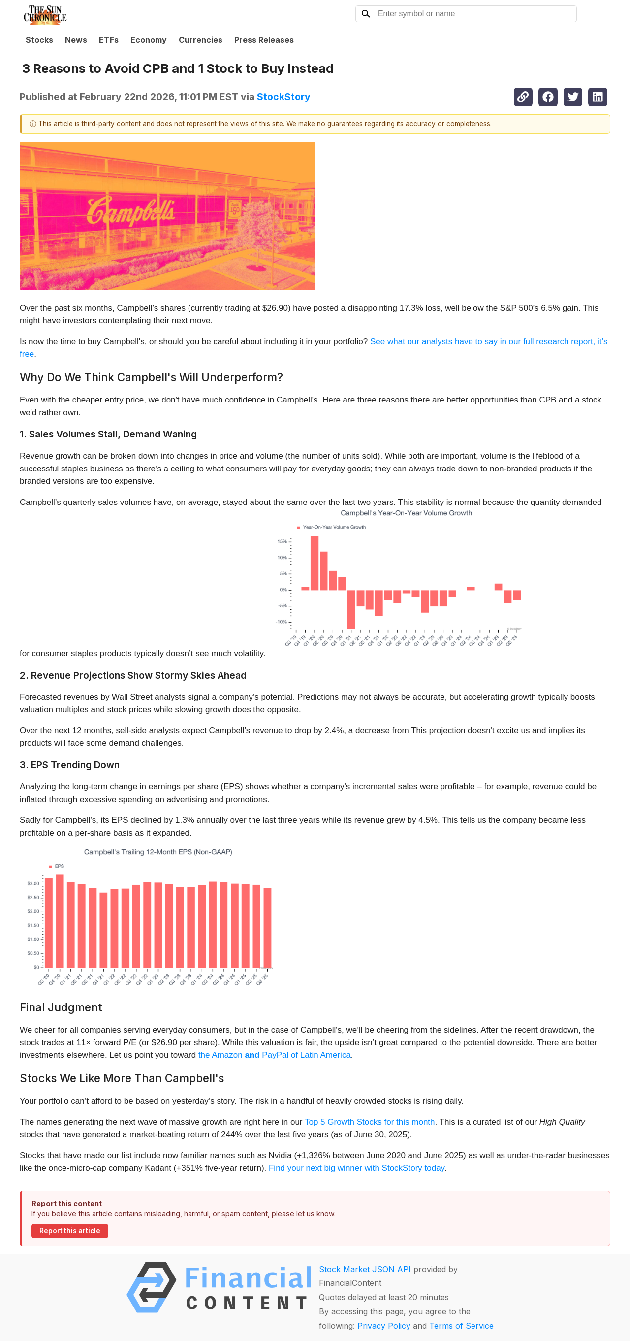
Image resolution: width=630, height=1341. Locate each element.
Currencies (200, 40)
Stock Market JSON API (365, 1269)
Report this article (69, 1231)
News (76, 40)
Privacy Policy (383, 1326)
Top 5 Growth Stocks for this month (370, 1122)
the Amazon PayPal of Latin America (274, 1055)
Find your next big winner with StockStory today (356, 1168)
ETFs (109, 40)
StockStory (284, 96)
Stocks (39, 40)
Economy (148, 40)
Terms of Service (461, 1326)
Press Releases (264, 40)
